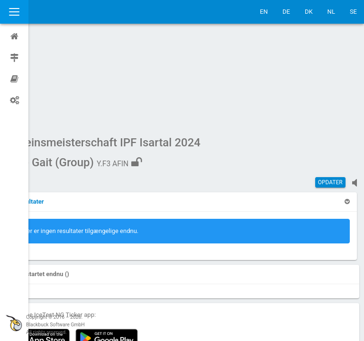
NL (331, 11)
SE (353, 11)
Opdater (330, 92)
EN (264, 11)
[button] (57, 111)
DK (309, 11)
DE (286, 11)
